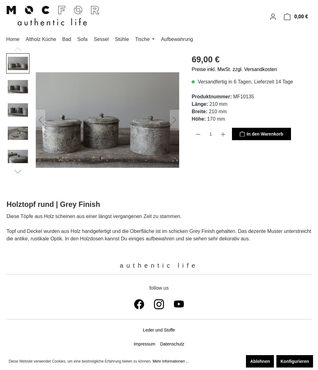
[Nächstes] (174, 120)
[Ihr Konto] (273, 17)
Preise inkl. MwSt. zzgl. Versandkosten (234, 69)
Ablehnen (260, 361)
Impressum (144, 343)
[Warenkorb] (296, 17)
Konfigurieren (294, 361)
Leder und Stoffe (159, 330)
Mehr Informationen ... (170, 361)
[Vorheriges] (40, 120)
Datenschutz (172, 343)
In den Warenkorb (261, 134)
